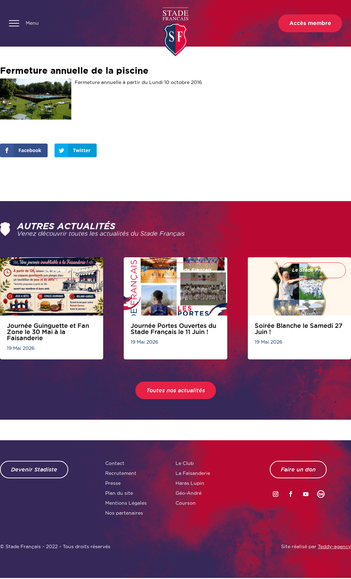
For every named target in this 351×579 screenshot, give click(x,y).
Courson (186, 503)
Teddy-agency (334, 546)
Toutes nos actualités (175, 390)
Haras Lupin (190, 483)
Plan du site (119, 493)
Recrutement (120, 473)
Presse (113, 483)
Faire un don (298, 469)
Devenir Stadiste (34, 469)
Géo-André (189, 493)
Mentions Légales (126, 503)
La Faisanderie (193, 473)
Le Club (185, 463)
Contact (114, 463)
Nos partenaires (124, 512)
